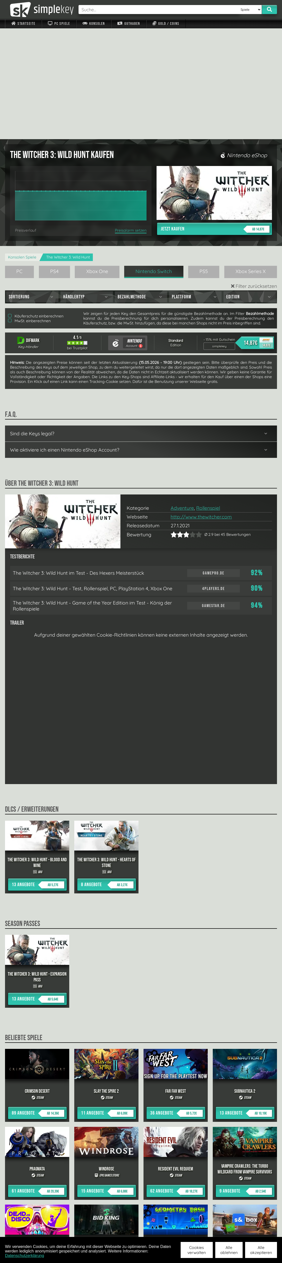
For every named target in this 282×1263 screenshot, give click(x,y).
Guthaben (128, 23)
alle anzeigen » (141, 1175)
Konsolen (94, 23)
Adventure (182, 397)
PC (19, 160)
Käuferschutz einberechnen (35, 205)
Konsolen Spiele (22, 146)
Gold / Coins (166, 23)
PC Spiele (59, 23)
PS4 (54, 160)
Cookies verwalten (196, 1250)
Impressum (26, 1230)
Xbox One (97, 160)
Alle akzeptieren (261, 1250)
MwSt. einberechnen (29, 210)
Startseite (23, 23)
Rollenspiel (208, 397)
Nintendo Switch (153, 160)
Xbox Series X (251, 160)
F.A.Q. (112, 1230)
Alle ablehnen (229, 1250)
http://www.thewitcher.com (201, 406)
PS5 (203, 160)
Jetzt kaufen (215, 118)
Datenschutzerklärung (24, 1255)
